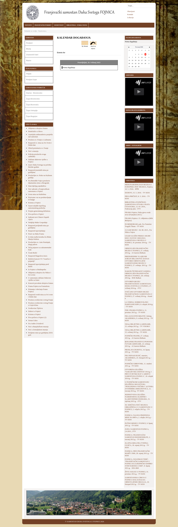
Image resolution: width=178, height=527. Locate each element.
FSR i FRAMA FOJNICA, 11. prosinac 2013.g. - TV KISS (136, 311)
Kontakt (130, 14)
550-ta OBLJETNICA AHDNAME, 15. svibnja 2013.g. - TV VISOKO (138, 325)
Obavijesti (131, 11)
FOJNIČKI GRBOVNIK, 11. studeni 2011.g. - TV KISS (138, 365)
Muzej (28, 49)
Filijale (28, 74)
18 (145, 60)
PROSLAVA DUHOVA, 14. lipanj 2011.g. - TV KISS (137, 351)
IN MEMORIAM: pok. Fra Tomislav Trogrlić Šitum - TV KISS (138, 225)
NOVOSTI (28, 25)
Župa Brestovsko (33, 99)
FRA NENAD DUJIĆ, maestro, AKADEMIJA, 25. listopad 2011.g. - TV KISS (138, 357)
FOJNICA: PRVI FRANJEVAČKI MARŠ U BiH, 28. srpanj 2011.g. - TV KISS (139, 453)
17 (142, 60)
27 (129, 66)
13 (129, 60)
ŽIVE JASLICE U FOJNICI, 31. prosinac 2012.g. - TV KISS (137, 473)
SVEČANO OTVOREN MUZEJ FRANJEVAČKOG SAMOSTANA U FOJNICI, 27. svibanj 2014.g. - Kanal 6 (138, 295)
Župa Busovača (32, 105)
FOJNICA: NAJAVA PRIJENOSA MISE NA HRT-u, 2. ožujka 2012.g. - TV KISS (138, 417)
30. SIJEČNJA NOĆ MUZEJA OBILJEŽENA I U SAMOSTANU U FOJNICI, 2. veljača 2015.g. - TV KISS (138, 408)
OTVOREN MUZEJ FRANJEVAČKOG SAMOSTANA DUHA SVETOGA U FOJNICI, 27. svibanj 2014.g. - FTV (138, 284)
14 (132, 60)
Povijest (29, 43)
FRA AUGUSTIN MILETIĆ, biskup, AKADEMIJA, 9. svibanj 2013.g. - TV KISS (139, 318)
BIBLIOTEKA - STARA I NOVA (76, 25)
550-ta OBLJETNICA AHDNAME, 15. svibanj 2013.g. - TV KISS (138, 331)
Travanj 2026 (139, 47)
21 (132, 63)
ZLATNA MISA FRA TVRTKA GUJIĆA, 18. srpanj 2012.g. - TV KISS (137, 445)
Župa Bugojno (31, 116)
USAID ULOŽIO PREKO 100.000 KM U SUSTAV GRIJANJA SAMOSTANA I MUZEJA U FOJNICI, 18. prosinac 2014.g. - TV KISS (138, 240)
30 (138, 66)
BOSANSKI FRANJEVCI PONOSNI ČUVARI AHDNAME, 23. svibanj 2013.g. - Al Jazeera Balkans (138, 344)
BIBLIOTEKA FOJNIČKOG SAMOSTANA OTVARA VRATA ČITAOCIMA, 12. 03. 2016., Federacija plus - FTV (137, 205)
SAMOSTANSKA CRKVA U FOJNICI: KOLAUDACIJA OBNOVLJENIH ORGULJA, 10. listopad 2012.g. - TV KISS (137, 480)
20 (129, 63)
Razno (28, 61)
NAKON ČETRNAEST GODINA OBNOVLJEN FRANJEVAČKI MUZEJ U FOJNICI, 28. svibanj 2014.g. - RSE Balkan (137, 274)
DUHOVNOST (59, 25)
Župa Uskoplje (32, 111)
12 (148, 57)
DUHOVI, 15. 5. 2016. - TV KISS (137, 193)
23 (138, 63)
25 (145, 63)
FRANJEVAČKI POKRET (43, 25)
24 (142, 63)
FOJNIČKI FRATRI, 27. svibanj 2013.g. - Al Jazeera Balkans (136, 337)
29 (135, 66)
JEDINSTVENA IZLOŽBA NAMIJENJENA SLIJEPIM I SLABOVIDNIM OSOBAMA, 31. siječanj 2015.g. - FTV (137, 397)
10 (142, 57)
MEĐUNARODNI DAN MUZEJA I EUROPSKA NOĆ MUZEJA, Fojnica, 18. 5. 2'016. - (139, 187)
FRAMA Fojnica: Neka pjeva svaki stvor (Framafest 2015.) (137, 213)
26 (148, 63)
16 (138, 60)
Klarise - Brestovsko (34, 93)
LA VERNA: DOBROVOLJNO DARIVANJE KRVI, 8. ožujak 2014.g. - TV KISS (139, 304)
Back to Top (151, 521)
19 (148, 60)
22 (135, 63)
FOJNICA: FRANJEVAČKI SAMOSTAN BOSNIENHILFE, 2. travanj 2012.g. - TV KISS (137, 437)
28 (132, 66)
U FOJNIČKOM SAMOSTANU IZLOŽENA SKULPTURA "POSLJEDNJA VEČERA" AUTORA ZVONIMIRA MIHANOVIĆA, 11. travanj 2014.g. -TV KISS (139, 386)
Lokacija (130, 17)
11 (145, 57)
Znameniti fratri (32, 55)
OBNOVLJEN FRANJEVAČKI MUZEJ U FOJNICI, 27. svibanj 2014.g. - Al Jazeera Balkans (137, 250)
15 (135, 60)
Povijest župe (31, 80)
